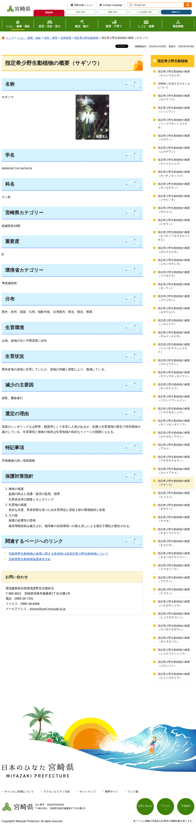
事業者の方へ (176, 12)
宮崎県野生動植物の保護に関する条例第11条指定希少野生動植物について (58, 554)
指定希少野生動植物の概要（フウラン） (174, 579)
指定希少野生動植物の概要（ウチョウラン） (174, 362)
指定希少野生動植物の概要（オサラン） (174, 507)
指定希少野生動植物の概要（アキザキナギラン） (174, 458)
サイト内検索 (130, 5)
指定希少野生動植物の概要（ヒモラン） (174, 222)
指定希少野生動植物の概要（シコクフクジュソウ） (174, 651)
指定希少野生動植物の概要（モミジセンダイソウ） (174, 422)
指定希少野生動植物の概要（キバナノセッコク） (174, 173)
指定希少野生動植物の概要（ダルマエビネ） (174, 250)
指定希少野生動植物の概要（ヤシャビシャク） (174, 161)
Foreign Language (112, 5)
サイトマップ (87, 791)
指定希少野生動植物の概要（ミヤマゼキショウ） (174, 410)
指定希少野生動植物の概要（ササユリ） (174, 210)
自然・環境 (50, 37)
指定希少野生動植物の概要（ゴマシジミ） (174, 663)
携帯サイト (111, 791)
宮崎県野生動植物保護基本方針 (30, 559)
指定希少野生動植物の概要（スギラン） (174, 137)
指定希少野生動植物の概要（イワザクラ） (174, 274)
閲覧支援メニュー (83, 5)
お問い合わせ (145, 806)
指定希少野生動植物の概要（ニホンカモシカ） (174, 262)
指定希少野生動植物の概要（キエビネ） (174, 543)
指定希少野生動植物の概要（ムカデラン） (174, 149)
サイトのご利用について (19, 791)
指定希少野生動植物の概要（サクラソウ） (174, 97)
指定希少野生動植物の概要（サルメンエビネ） (174, 334)
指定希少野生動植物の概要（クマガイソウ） (174, 567)
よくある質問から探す (144, 12)
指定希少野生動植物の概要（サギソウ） (174, 482)
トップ (10, 37)
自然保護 (66, 37)
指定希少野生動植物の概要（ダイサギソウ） (174, 639)
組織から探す (112, 12)
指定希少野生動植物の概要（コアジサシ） (174, 298)
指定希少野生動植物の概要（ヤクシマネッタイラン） (174, 374)
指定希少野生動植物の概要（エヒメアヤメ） (174, 471)
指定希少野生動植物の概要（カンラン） (174, 286)
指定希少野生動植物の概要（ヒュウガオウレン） (174, 615)
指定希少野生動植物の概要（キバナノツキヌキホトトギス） (174, 236)
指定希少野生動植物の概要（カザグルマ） (174, 310)
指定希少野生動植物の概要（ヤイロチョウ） (174, 386)
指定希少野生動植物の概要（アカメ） (174, 446)
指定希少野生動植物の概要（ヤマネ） (174, 519)
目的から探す (80, 12)
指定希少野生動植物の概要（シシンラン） (174, 109)
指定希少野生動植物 (86, 37)
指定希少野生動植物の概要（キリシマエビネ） (174, 73)
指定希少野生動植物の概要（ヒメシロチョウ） (174, 676)
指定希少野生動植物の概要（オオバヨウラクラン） (174, 555)
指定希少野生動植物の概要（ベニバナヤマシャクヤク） (174, 348)
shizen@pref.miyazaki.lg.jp (48, 609)
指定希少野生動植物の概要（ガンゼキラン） (174, 186)
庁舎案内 (185, 806)
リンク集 (133, 791)
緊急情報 (49, 12)
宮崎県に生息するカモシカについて (174, 85)
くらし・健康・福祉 (29, 37)
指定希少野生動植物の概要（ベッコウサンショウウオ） (174, 123)
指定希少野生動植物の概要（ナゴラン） (174, 591)
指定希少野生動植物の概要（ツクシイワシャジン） (174, 398)
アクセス (165, 806)
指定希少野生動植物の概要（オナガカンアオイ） (174, 434)
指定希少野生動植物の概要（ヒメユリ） (174, 495)
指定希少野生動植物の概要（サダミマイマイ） (174, 531)
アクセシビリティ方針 (56, 791)
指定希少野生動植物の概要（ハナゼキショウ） (174, 603)
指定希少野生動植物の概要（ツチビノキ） (174, 198)
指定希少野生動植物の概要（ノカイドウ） (174, 322)
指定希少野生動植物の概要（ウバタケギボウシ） (174, 627)
